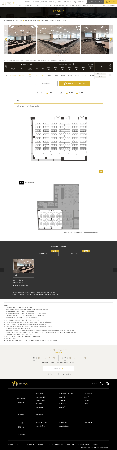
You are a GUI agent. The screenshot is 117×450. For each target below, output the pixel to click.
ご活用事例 (68, 5)
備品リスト (32, 5)
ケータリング (40, 5)
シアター (51, 93)
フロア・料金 (26, 5)
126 (30, 74)
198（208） (22, 75)
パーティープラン (48, 5)
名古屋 (21, 414)
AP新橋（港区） (48, 252)
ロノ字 (71, 93)
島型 (61, 93)
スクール (39, 93)
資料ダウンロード (76, 5)
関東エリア (80, 252)
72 (36, 75)
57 (42, 75)
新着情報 (61, 5)
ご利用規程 (85, 5)
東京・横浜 (21, 398)
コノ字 (81, 93)
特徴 (20, 5)
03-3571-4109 (46, 358)
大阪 (21, 423)
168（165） (13, 75)
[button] (2, 270)
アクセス (56, 5)
